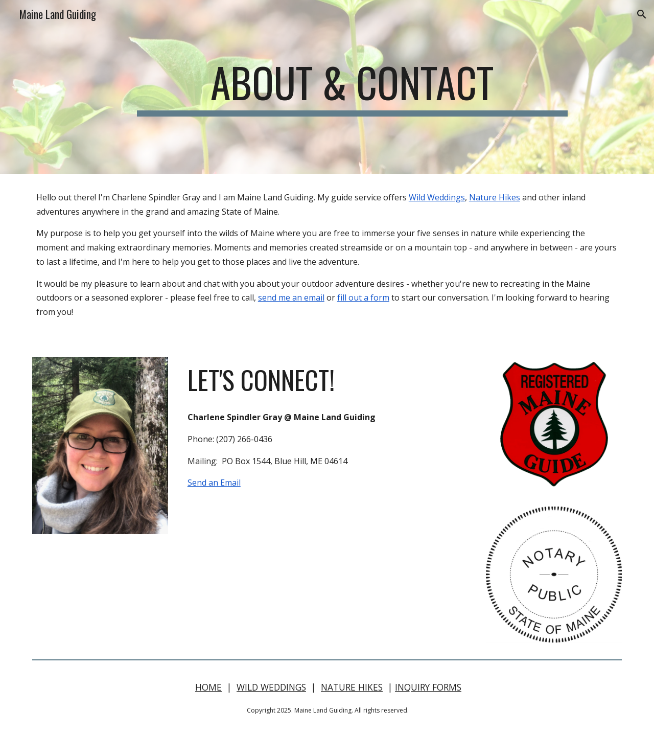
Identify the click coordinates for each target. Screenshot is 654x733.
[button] (641, 14)
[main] (352, 87)
